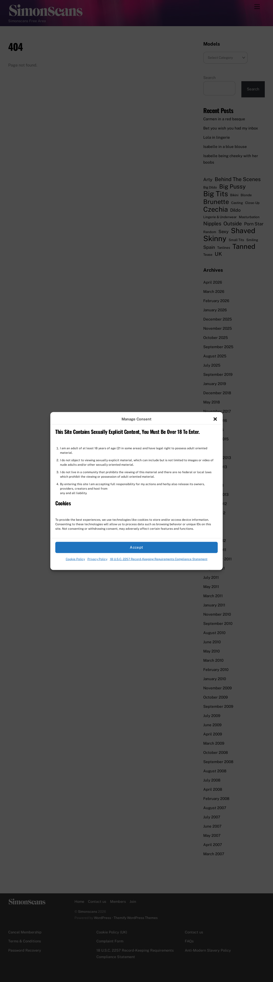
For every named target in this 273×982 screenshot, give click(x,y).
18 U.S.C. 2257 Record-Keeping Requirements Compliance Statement (158, 559)
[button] (215, 418)
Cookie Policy (75, 559)
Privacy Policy (97, 559)
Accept (136, 547)
